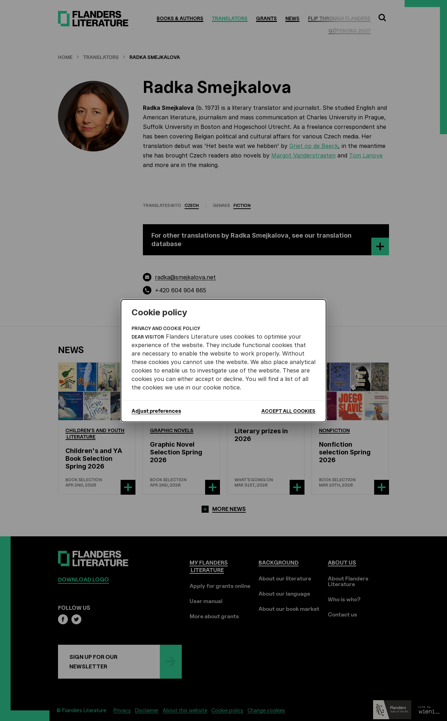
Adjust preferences (156, 411)
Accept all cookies (288, 411)
